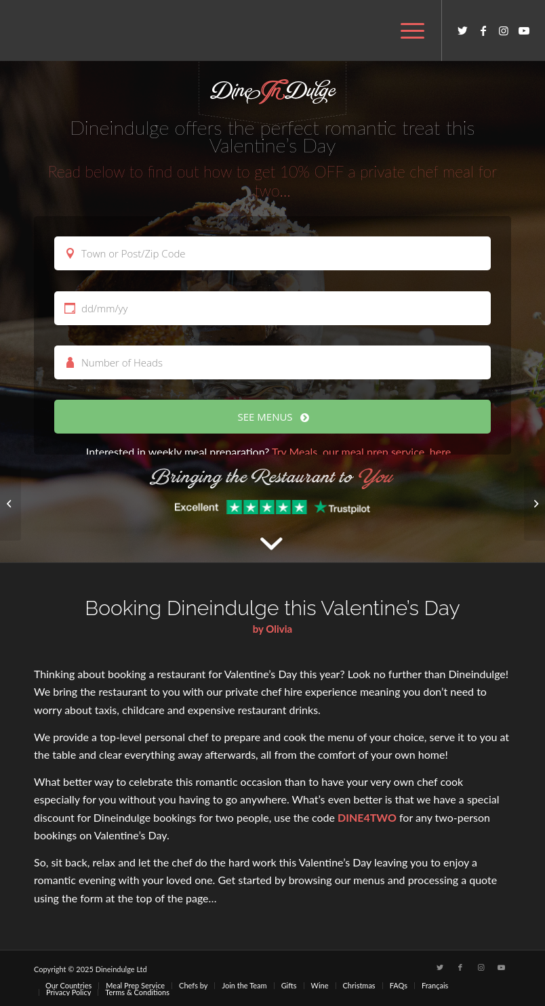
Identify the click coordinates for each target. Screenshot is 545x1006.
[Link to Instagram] (503, 30)
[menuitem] (405, 30)
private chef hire (263, 691)
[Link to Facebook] (483, 30)
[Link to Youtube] (524, 30)
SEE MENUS (273, 416)
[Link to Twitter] (463, 30)
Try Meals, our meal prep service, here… (365, 451)
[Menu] (405, 30)
